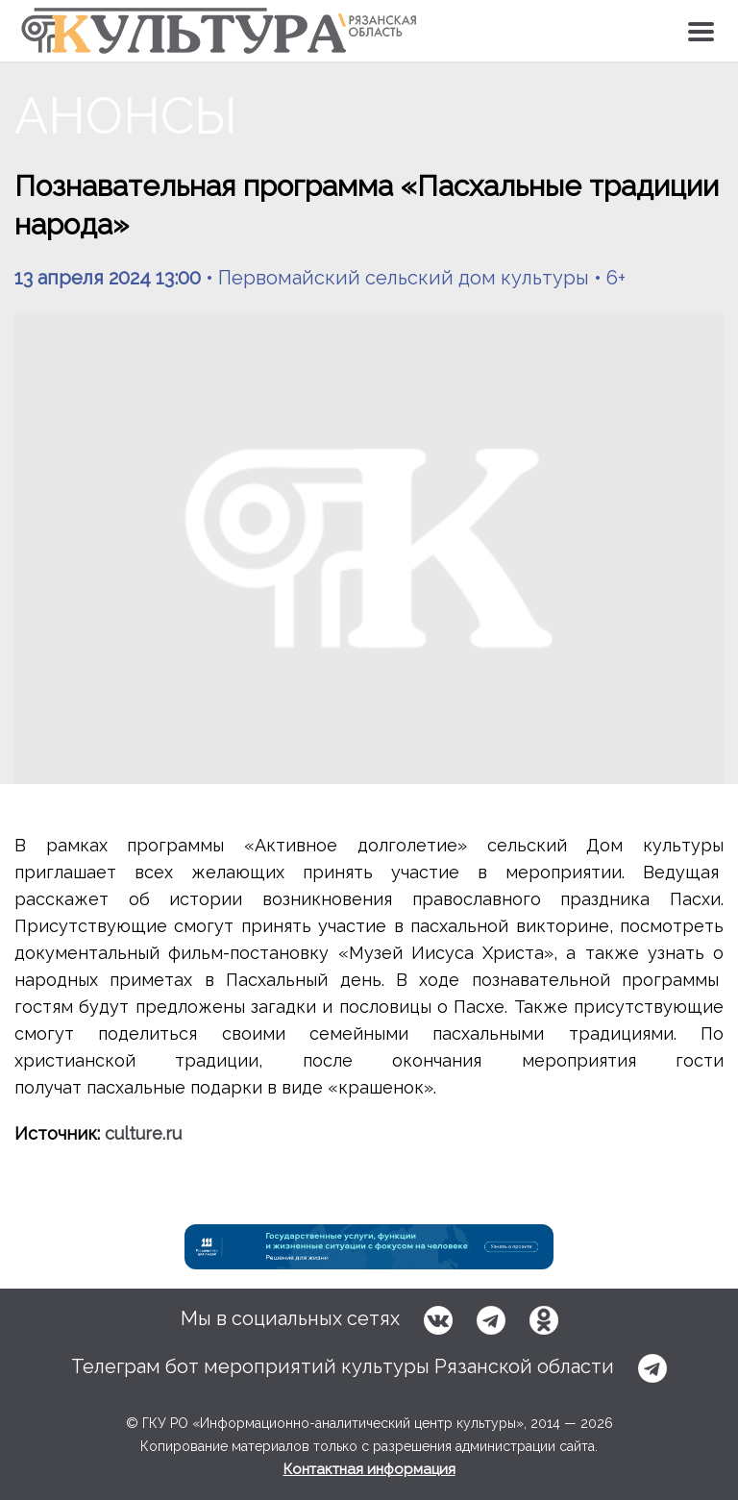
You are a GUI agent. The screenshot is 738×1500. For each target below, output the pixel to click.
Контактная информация (369, 1469)
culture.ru (143, 1133)
